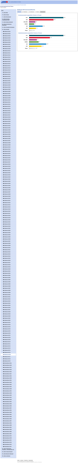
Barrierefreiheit (31, 460)
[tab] (19, 12)
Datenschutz (26, 460)
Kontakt (18, 460)
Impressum (21, 460)
